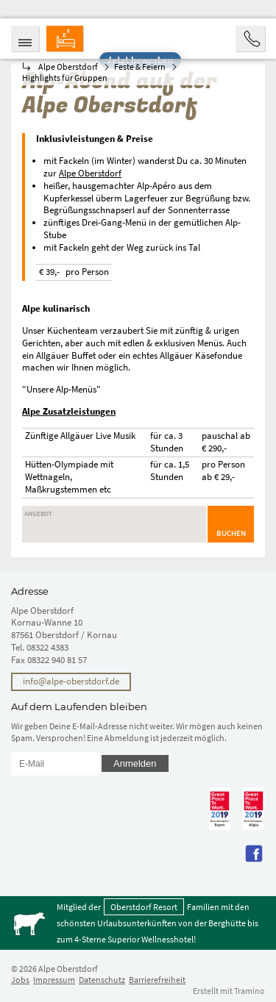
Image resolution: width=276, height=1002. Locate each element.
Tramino (249, 990)
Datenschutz (102, 979)
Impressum (54, 979)
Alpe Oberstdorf (90, 173)
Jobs (20, 979)
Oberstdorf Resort (143, 906)
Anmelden (135, 763)
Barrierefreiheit (157, 979)
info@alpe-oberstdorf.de (71, 681)
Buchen (231, 533)
